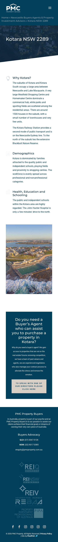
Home (5, 17)
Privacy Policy (46, 534)
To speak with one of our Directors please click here (29, 386)
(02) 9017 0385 (32, 445)
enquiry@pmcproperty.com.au (28, 450)
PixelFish (32, 536)
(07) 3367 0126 (31, 440)
